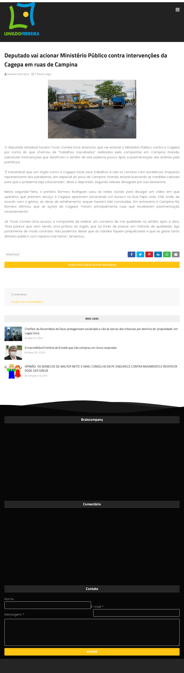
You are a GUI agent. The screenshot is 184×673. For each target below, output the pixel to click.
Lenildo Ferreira (18, 74)
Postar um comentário (27, 302)
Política (13, 254)
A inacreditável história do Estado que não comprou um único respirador (71, 347)
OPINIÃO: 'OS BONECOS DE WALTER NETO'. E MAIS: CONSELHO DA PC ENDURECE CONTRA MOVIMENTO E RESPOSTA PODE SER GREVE (101, 368)
